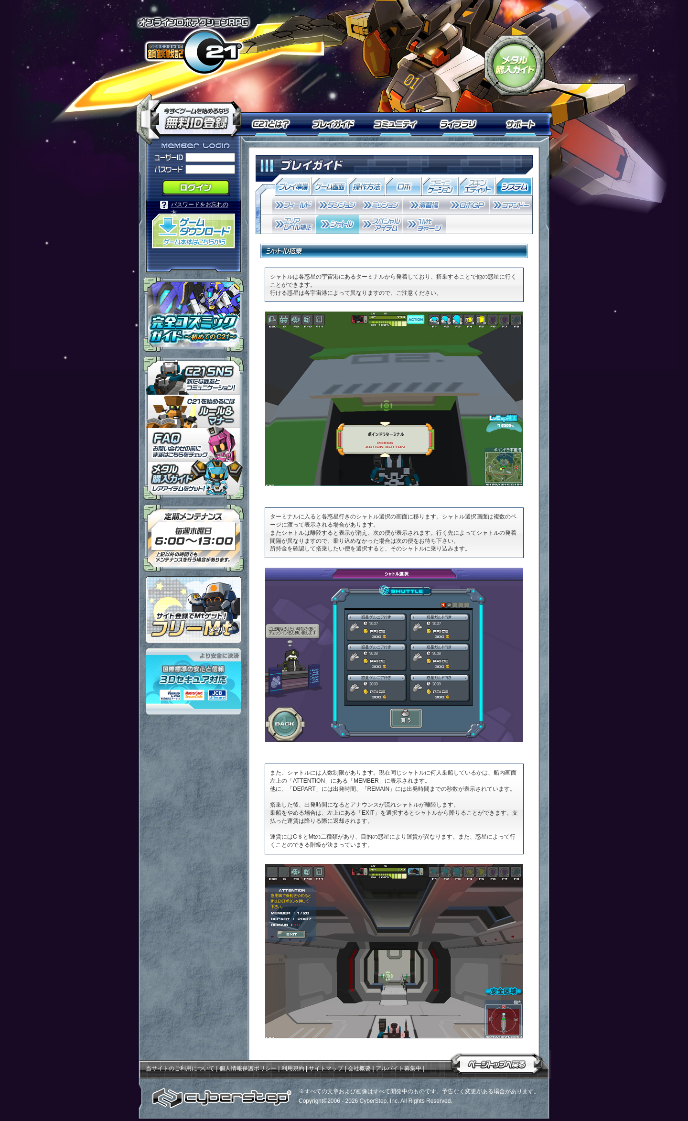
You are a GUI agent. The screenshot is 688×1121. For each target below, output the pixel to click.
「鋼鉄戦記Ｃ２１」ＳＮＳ (193, 375)
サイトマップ (326, 1068)
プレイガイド (334, 124)
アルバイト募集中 (398, 1068)
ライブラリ (462, 124)
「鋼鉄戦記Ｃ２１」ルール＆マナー (193, 411)
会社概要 (359, 1068)
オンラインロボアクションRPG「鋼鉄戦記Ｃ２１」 (193, 45)
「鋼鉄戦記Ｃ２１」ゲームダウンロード (193, 231)
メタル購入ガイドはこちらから (193, 481)
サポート (521, 124)
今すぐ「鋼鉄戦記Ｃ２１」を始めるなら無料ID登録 (192, 114)
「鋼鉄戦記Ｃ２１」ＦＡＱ (193, 445)
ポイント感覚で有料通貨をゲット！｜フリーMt (193, 609)
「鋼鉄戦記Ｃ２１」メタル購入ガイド (514, 65)
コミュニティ (398, 124)
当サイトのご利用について (180, 1068)
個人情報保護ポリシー (248, 1068)
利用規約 (292, 1068)
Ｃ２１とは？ (275, 124)
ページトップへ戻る (497, 1062)
